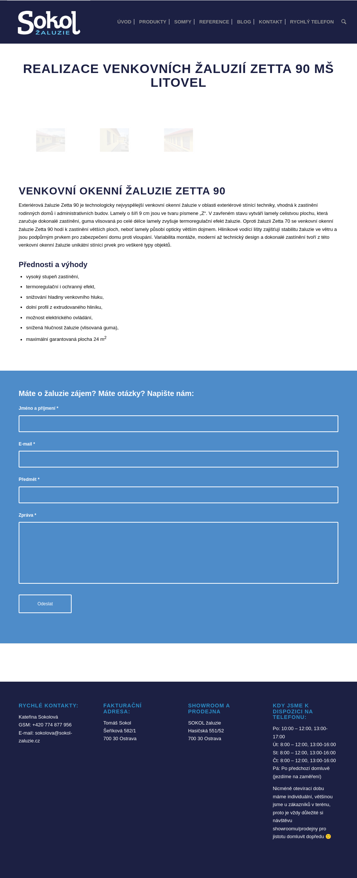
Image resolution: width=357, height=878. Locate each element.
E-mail (27, 444)
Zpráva (27, 515)
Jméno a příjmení (38, 408)
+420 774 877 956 (52, 725)
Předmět (29, 479)
